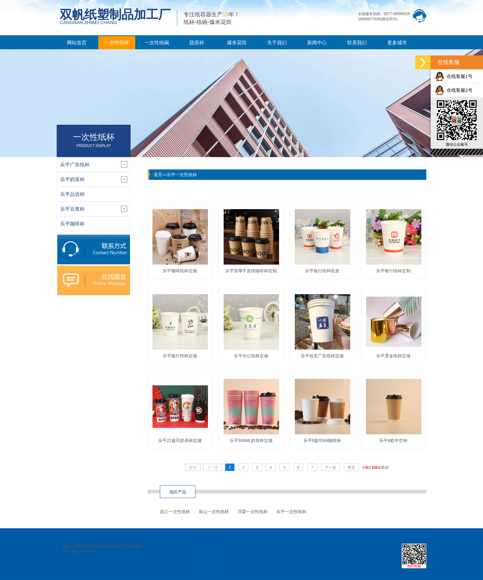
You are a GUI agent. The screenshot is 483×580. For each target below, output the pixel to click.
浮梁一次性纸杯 (252, 511)
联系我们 (357, 42)
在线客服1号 (454, 76)
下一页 (330, 467)
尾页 (351, 467)
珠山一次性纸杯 (214, 511)
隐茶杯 (196, 42)
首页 (158, 174)
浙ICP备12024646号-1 (81, 551)
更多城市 (397, 42)
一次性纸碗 (156, 42)
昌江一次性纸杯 (175, 511)
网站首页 (77, 42)
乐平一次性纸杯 (182, 174)
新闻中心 (317, 42)
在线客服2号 (454, 90)
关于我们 (277, 42)
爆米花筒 (237, 42)
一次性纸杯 (116, 42)
